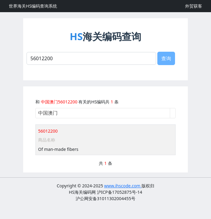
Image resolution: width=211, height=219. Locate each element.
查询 (166, 58)
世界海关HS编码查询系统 (33, 6)
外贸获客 (193, 6)
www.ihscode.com (123, 186)
